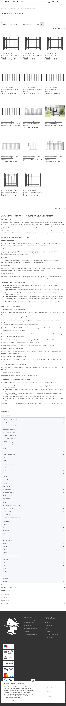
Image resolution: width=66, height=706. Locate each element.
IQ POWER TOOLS (8, 508)
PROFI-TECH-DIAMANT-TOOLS (11, 556)
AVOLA (5, 451)
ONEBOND (6, 543)
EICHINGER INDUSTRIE (9, 489)
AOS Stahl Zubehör (8, 445)
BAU (2, 584)
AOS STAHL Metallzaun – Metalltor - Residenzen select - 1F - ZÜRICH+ (33, 191)
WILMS (5, 581)
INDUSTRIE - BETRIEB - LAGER (9, 587)
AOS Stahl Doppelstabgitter (11, 426)
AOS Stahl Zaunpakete (9, 442)
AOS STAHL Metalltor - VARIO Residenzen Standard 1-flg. (9, 191)
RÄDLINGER (6, 562)
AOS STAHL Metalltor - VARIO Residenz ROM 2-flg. (9, 157)
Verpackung (48, 622)
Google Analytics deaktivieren (20, 704)
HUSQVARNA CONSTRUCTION (11, 505)
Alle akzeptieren (50, 687)
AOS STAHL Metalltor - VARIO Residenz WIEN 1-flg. (31, 157)
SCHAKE (5, 568)
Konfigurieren (50, 692)
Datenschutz (15, 701)
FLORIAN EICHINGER (8, 492)
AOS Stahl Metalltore (9, 435)
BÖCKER (5, 470)
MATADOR (6, 521)
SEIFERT (5, 572)
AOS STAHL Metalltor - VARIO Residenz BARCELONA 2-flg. (31, 123)
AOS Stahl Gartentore (9, 432)
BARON (5, 457)
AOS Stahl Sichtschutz (9, 438)
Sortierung (14, 24)
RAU (4, 565)
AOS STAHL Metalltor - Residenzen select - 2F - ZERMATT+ (52, 88)
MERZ (4, 527)
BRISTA (5, 476)
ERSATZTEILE (5, 594)
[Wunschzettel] (53, 2)
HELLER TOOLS (7, 499)
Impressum (7, 701)
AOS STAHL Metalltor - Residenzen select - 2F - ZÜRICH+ (10, 123)
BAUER (5, 461)
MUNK (4, 537)
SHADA (5, 575)
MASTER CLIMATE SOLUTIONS (11, 518)
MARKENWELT (5, 416)
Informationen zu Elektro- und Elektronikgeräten (32, 621)
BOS (4, 473)
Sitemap (26, 631)
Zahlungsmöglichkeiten (30, 628)
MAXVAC (5, 524)
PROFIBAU (6, 559)
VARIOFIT (5, 578)
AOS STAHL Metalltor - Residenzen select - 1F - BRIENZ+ (10, 54)
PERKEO (5, 546)
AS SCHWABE (6, 448)
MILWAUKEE (6, 530)
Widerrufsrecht (49, 637)
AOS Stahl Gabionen (9, 429)
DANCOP (5, 483)
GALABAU (4, 597)
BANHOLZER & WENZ (9, 454)
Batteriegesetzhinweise (51, 634)
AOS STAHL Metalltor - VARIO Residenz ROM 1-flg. (53, 123)
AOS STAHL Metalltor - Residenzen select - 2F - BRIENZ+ (10, 88)
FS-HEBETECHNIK (8, 496)
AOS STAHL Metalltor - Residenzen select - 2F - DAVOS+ (32, 88)
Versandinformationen (30, 634)
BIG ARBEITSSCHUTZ (8, 464)
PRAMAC (5, 549)
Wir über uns (28, 625)
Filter (5, 24)
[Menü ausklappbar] (2, 1)
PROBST (5, 553)
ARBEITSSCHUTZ (6, 600)
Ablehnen (50, 697)
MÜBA (4, 534)
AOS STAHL (6, 423)
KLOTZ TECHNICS (8, 511)
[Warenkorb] (60, 2)
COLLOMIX (6, 480)
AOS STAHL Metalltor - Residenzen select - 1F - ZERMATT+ (52, 54)
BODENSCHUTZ (5, 591)
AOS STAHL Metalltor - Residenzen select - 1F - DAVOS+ (32, 54)
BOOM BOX (4, 603)
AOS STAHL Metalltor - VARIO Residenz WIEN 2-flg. (53, 157)
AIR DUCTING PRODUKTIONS (11, 419)
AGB (46, 628)
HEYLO (5, 502)
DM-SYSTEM (6, 486)
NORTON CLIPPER (8, 540)
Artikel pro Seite (27, 24)
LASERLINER (6, 515)
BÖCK (4, 467)
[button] (46, 2)
